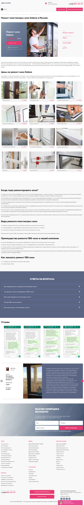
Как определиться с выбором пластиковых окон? (42, 286)
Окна (2, 441)
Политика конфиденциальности (68, 490)
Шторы (58, 463)
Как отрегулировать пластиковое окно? (42, 297)
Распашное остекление (7, 477)
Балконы (3, 473)
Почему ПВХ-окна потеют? (42, 302)
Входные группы (32, 457)
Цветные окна (59, 459)
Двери (31, 441)
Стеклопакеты (4, 445)
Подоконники (59, 465)
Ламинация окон (60, 451)
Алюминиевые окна (6, 457)
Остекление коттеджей (6, 467)
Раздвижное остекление (7, 479)
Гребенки (58, 457)
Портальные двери (33, 445)
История (31, 469)
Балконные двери (33, 449)
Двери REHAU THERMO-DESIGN (36, 444)
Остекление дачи (5, 453)
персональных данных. (66, 431)
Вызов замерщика (5, 465)
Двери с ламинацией (34, 459)
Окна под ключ (4, 444)
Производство (32, 471)
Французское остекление (7, 485)
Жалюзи (58, 461)
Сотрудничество (33, 475)
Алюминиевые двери (34, 447)
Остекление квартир (6, 455)
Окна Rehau (4, 451)
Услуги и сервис (16, 14)
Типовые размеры (5, 459)
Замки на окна (59, 453)
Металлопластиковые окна (7, 461)
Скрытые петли (60, 455)
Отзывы (30, 477)
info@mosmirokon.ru (65, 496)
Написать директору (34, 481)
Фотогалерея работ (6, 447)
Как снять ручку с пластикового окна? (42, 307)
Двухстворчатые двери (34, 453)
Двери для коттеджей (34, 451)
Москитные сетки (60, 469)
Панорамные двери (33, 461)
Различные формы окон (62, 447)
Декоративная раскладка (62, 449)
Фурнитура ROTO (60, 445)
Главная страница (5, 14)
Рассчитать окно (61, 9)
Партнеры (31, 473)
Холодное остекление (6, 483)
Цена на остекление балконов (8, 481)
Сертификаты (32, 479)
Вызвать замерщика (71, 427)
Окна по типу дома (5, 463)
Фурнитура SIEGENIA (61, 444)
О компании (32, 467)
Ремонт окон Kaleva (35, 14)
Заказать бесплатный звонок (75, 9)
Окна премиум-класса (6, 449)
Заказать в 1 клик (12, 43)
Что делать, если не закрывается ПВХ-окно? (42, 292)
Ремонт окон (25, 14)
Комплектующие (61, 441)
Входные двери (32, 455)
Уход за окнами (60, 467)
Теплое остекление (6, 475)
